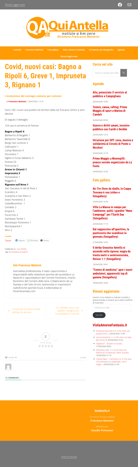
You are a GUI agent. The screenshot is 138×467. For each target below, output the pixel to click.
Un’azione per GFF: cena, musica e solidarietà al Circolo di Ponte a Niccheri (113, 143)
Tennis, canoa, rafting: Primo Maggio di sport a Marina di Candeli (110, 110)
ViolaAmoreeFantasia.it (110, 325)
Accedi (83, 357)
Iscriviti (99, 315)
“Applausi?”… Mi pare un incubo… (109, 343)
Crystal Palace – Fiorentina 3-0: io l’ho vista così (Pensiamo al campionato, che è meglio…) (113, 362)
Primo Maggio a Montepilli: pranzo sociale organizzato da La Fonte (112, 162)
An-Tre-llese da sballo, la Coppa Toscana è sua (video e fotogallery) (112, 192)
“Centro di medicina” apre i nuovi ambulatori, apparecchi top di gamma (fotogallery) (112, 273)
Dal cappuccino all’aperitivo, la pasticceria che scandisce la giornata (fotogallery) (111, 233)
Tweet (8, 240)
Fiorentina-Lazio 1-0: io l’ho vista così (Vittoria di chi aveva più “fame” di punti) (112, 351)
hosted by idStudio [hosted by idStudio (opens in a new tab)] (69, 457)
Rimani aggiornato (15, 4)
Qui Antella (21, 249)
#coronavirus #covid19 (18, 252)
